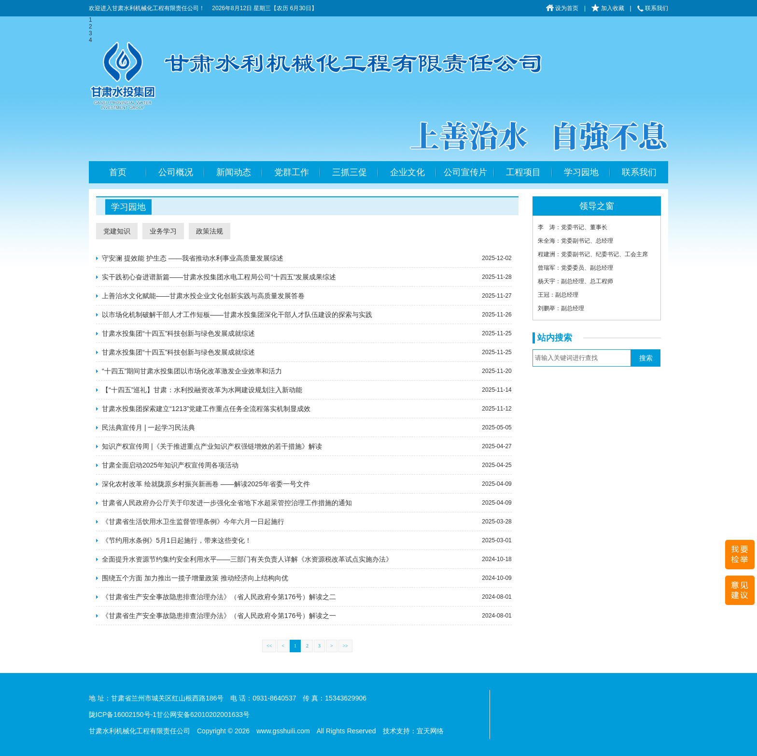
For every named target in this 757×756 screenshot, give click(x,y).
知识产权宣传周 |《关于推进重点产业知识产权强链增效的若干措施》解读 (212, 446)
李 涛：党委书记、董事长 (572, 227)
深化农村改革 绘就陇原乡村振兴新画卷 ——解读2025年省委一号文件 (206, 484)
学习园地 (581, 172)
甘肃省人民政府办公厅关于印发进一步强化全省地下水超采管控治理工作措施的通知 (227, 503)
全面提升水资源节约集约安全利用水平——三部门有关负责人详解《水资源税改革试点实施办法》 (247, 559)
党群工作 (291, 172)
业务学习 (163, 231)
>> (345, 645)
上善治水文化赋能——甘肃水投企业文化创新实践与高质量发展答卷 (203, 296)
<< (269, 645)
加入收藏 (607, 8)
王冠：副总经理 (558, 294)
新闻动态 (233, 172)
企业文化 (407, 172)
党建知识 (116, 231)
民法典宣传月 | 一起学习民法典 (148, 427)
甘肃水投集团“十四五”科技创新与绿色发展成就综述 (178, 333)
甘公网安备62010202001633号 (203, 714)
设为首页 (562, 8)
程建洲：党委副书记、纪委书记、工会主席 (593, 254)
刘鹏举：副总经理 (561, 308)
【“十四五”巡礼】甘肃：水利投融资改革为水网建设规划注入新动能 (202, 390)
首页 (117, 172)
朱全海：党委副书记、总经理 (575, 240)
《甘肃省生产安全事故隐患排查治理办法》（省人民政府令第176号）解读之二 (219, 597)
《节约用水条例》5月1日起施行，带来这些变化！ (177, 540)
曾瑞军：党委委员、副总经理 (575, 267)
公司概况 (175, 172)
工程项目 (523, 172)
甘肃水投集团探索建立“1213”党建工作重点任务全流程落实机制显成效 (206, 408)
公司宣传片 (465, 172)
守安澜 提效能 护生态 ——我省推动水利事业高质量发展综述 (192, 258)
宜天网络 (430, 731)
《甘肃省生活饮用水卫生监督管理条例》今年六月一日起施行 (193, 521)
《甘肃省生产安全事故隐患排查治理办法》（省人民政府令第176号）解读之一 (219, 615)
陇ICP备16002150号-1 (122, 714)
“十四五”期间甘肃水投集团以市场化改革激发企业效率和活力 (192, 371)
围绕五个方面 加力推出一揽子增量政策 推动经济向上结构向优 (195, 578)
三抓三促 (349, 172)
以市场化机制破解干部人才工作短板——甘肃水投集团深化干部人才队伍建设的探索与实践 (237, 314)
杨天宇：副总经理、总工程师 (575, 281)
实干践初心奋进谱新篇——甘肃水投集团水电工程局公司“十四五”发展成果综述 (219, 277)
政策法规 (209, 231)
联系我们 (652, 8)
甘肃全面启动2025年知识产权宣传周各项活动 (170, 465)
